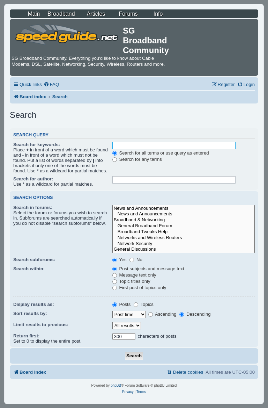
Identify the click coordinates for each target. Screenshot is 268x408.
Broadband (61, 14)
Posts (121, 304)
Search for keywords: (36, 144)
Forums (128, 14)
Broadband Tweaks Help (183, 232)
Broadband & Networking (183, 220)
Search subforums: (34, 259)
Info (158, 14)
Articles (96, 14)
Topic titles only (131, 281)
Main (34, 14)
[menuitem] (51, 84)
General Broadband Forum (183, 226)
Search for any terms (137, 159)
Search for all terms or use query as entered (160, 153)
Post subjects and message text (148, 268)
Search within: (29, 268)
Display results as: (33, 304)
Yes (119, 259)
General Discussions (183, 249)
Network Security (183, 244)
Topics (144, 304)
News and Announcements (183, 209)
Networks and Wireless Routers (183, 238)
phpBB (116, 385)
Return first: (26, 335)
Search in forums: (32, 207)
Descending (194, 314)
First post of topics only (139, 287)
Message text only (134, 275)
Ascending (162, 314)
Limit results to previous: (40, 324)
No (135, 259)
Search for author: (33, 178)
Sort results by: (30, 313)
